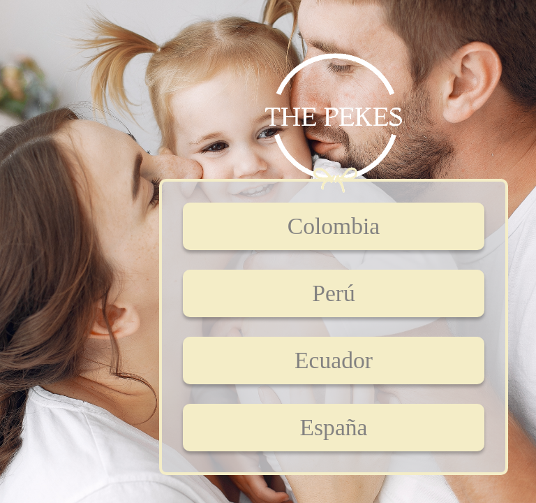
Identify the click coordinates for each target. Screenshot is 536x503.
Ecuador (334, 360)
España (334, 427)
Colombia (334, 226)
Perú (333, 293)
